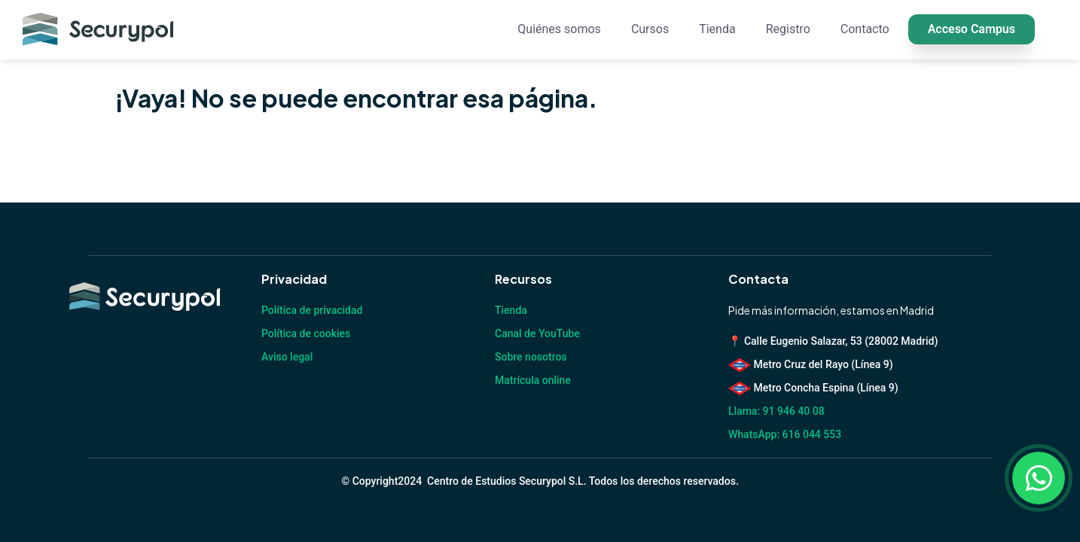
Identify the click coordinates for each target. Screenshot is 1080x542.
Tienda (717, 29)
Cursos (650, 29)
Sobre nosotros (531, 357)
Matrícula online (533, 380)
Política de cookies (305, 333)
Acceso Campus (971, 29)
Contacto (865, 29)
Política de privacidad (311, 310)
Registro (788, 29)
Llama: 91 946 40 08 (776, 411)
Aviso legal (287, 357)
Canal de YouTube (537, 333)
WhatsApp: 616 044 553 (784, 434)
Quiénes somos (559, 29)
